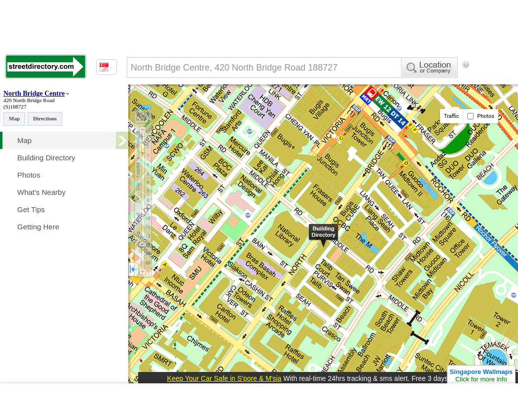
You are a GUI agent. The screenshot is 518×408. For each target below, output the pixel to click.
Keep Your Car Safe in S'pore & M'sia (224, 378)
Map (14, 118)
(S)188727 (14, 107)
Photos (480, 116)
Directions (45, 118)
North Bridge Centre (34, 93)
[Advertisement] (168, 105)
